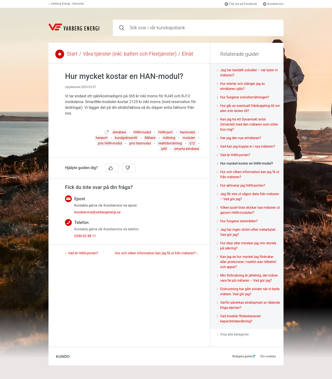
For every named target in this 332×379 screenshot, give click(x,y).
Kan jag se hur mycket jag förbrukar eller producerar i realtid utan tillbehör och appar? (246, 262)
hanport (102, 138)
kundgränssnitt (126, 138)
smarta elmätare (186, 149)
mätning (169, 138)
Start (72, 54)
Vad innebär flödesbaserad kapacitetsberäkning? (238, 318)
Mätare (150, 138)
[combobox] (198, 28)
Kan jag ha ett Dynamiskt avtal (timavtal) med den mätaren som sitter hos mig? (247, 124)
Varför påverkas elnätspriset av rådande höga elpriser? (248, 305)
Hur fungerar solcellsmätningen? (243, 97)
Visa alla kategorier (233, 334)
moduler (189, 138)
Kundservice (273, 4)
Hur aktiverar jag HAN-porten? (241, 185)
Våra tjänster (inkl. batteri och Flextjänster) (130, 54)
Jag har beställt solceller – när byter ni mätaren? (247, 72)
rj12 (192, 143)
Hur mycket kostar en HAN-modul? (245, 163)
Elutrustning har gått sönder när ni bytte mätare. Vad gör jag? (248, 291)
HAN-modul (142, 132)
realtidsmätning (170, 143)
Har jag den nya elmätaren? (239, 138)
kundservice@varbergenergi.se (97, 212)
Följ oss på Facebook (241, 4)
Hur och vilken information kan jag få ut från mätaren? (156, 253)
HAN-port (165, 132)
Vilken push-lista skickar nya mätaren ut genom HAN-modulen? (248, 210)
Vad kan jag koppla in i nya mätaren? (246, 146)
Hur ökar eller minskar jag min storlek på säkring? (246, 245)
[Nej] (129, 168)
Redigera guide (242, 356)
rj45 (164, 149)
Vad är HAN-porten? (81, 253)
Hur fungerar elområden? (237, 221)
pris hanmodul (140, 143)
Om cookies (268, 356)
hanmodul (187, 132)
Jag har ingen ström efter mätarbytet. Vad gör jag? (246, 232)
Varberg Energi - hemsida (66, 3)
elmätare (119, 132)
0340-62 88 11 (85, 236)
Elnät (187, 54)
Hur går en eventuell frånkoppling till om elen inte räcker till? (248, 108)
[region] (129, 99)
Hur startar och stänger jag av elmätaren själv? (241, 86)
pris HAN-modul (110, 143)
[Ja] (112, 168)
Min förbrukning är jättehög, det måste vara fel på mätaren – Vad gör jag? (247, 278)
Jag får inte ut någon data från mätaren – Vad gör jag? (248, 196)
